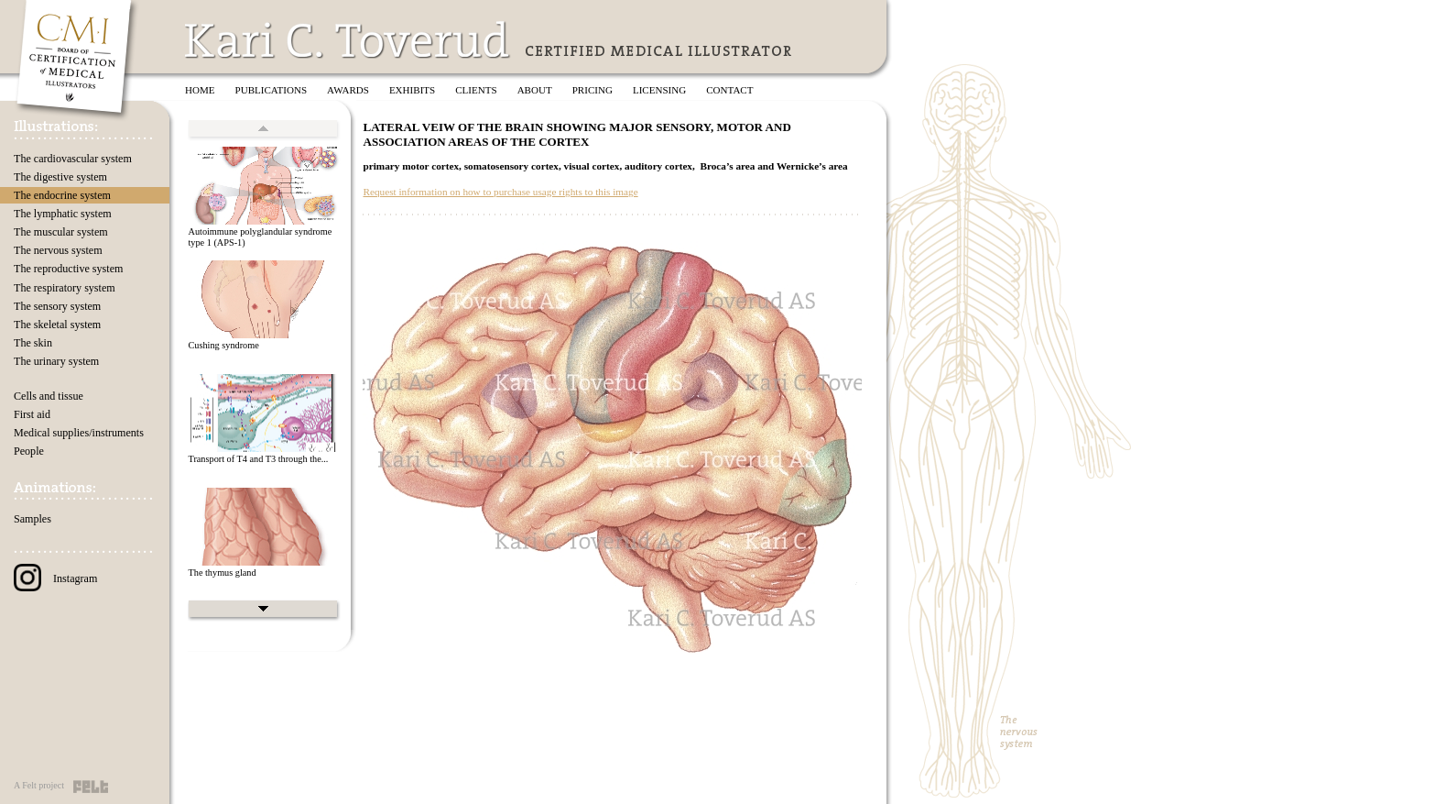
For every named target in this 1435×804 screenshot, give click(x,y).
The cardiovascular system (73, 158)
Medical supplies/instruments (79, 432)
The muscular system (61, 232)
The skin (33, 342)
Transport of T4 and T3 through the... (258, 459)
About (534, 89)
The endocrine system (62, 195)
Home (200, 89)
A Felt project (39, 785)
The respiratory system (64, 287)
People (29, 451)
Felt (90, 786)
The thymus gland (221, 572)
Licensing (659, 89)
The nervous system (58, 250)
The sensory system (57, 306)
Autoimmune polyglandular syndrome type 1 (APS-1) (260, 237)
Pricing (592, 89)
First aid (32, 414)
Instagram (55, 578)
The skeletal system (57, 324)
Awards (348, 89)
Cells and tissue (48, 396)
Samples (32, 518)
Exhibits (412, 89)
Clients (475, 89)
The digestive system (60, 177)
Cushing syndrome (223, 345)
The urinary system (56, 361)
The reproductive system (68, 268)
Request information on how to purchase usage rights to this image (500, 191)
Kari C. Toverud (348, 40)
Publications (271, 89)
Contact (729, 89)
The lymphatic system (63, 213)
